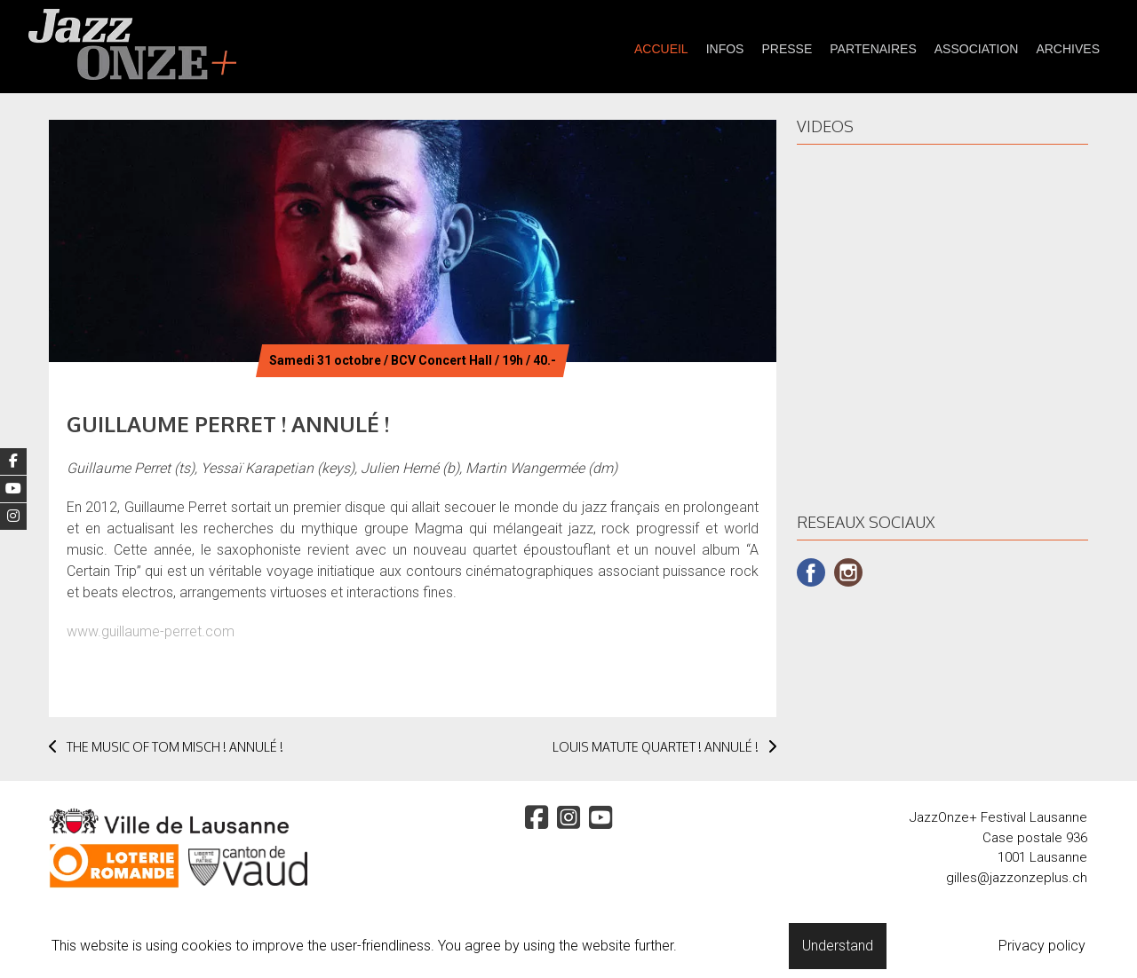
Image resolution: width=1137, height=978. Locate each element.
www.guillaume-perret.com (151, 631)
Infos (725, 49)
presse (786, 49)
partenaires (873, 49)
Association (976, 49)
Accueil (661, 49)
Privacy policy (1041, 945)
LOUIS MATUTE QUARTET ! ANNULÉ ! (664, 746)
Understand (837, 945)
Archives (1068, 49)
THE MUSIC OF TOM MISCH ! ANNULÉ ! (166, 746)
